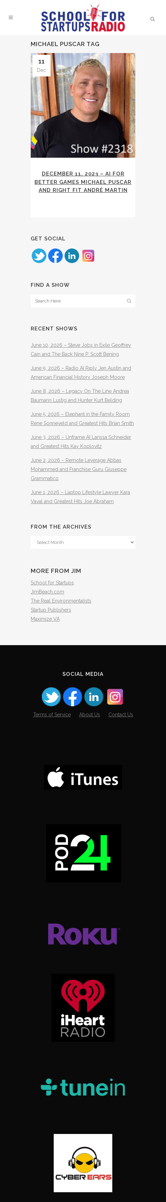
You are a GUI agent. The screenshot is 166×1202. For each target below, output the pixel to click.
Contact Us (120, 714)
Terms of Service (52, 714)
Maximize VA (45, 619)
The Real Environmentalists (61, 601)
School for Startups (52, 582)
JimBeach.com (47, 592)
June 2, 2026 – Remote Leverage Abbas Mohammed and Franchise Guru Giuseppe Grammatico (79, 469)
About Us (89, 714)
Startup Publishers (51, 610)
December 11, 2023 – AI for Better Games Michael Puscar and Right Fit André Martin (83, 182)
